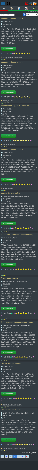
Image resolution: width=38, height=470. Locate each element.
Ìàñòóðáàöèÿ (19, 196)
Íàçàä (6, 456)
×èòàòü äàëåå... (8, 48)
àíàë (24, 448)
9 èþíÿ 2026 (7, 24)
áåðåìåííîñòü (18, 57)
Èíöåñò (5, 22)
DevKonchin (7, 201)
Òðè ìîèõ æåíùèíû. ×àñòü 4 (11, 363)
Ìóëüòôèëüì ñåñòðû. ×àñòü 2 (12, 62)
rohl (4, 26)
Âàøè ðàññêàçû (8, 109)
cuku (4, 242)
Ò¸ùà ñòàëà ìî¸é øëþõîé (9, 278)
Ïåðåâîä (11, 22)
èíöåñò (5, 57)
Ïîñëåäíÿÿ (27, 456)
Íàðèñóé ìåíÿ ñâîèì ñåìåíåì (10, 193)
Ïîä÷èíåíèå (12, 281)
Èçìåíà (15, 238)
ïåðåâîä (10, 57)
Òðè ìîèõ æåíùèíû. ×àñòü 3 (11, 410)
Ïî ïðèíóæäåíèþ (7, 238)
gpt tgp (5, 114)
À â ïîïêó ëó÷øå (29, 413)
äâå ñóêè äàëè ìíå (9, 144)
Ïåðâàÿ (2, 456)
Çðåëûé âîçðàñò (21, 281)
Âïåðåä (23, 456)
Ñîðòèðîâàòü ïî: (33, 12)
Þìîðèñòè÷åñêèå (8, 196)
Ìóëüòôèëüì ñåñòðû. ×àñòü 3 (12, 18)
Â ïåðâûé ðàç (18, 413)
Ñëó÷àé (26, 196)
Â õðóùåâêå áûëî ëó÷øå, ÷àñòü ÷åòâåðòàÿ (17, 235)
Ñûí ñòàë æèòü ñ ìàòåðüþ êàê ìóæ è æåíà (17, 322)
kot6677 (5, 286)
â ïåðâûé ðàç (18, 448)
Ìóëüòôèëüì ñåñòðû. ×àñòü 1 (12, 149)
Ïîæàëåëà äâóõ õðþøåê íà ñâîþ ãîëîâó (15, 106)
